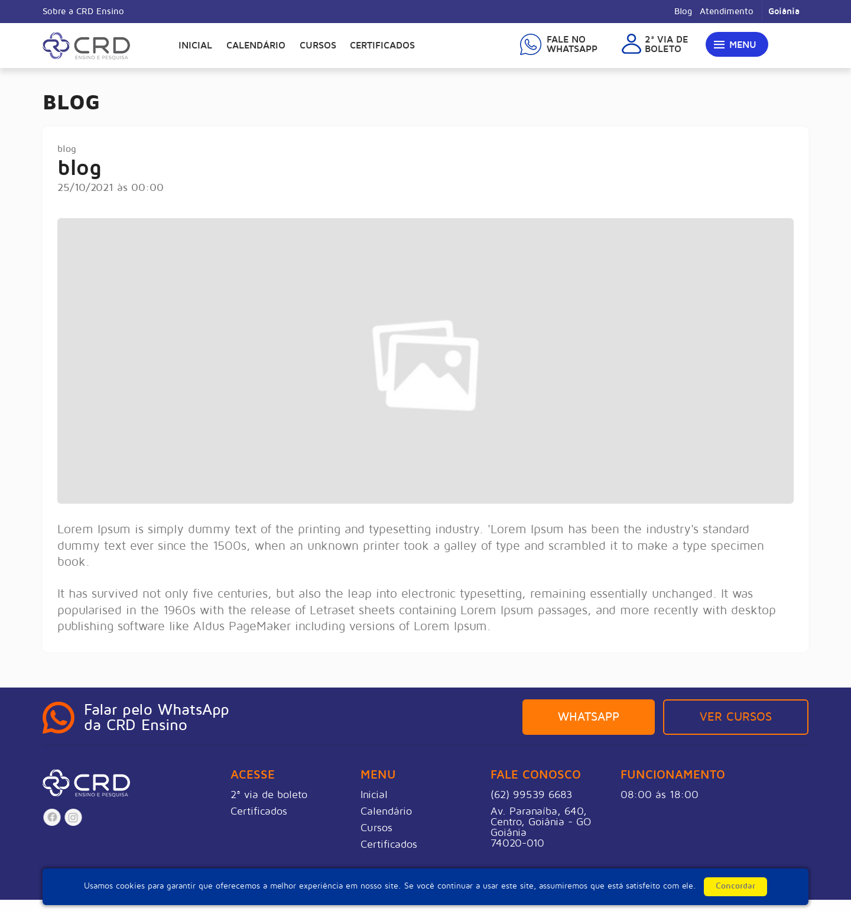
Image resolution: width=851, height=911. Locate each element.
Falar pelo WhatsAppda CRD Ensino (156, 717)
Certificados (382, 45)
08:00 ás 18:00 (660, 794)
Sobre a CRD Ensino (83, 11)
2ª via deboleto (666, 44)
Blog (683, 11)
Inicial (195, 45)
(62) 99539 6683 (531, 794)
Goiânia (784, 11)
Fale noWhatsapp (572, 44)
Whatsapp (588, 717)
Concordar (735, 885)
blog (66, 149)
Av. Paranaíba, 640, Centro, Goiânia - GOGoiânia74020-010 (541, 827)
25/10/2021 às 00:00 (110, 187)
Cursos (318, 45)
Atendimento (726, 11)
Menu (742, 45)
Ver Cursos (736, 717)
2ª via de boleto (268, 794)
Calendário (255, 45)
